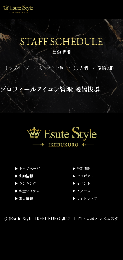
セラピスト (85, 175)
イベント (83, 183)
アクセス (83, 190)
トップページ (29, 168)
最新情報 (83, 168)
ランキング (27, 183)
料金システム (29, 190)
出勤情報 (26, 175)
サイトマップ (86, 198)
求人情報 (26, 198)
